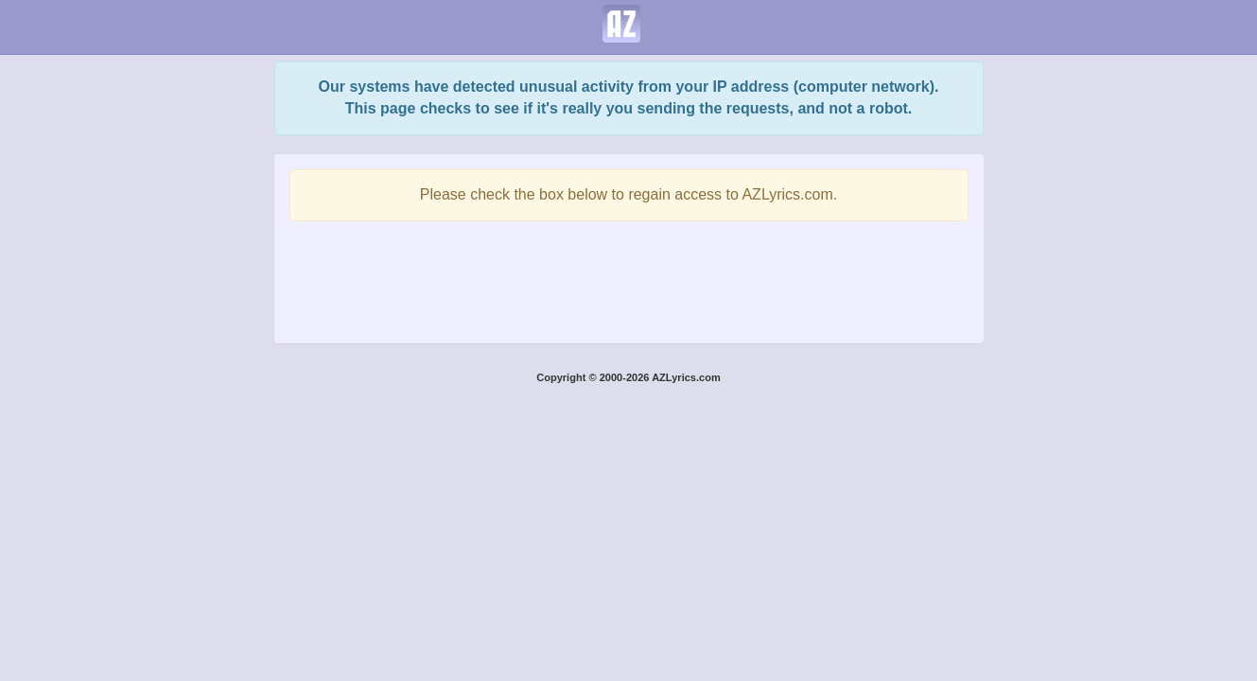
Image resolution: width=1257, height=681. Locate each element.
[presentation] (629, 277)
